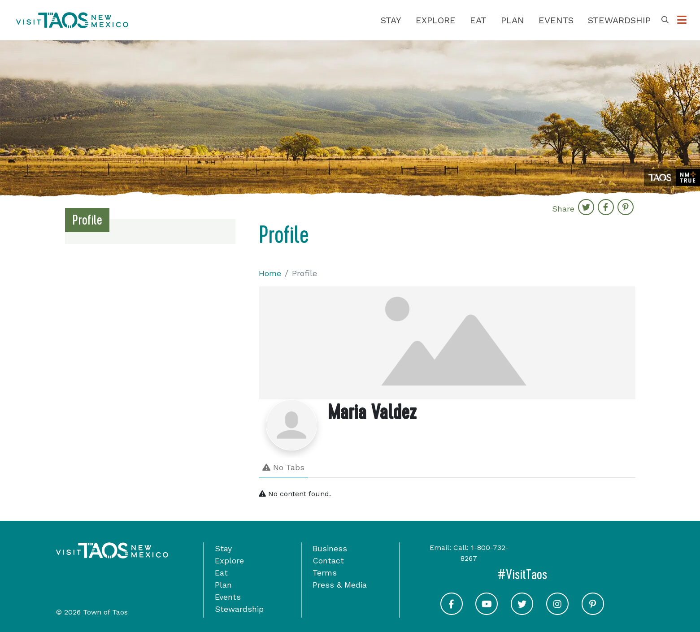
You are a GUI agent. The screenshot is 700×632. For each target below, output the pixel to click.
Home (270, 273)
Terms (325, 572)
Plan (512, 20)
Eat (478, 20)
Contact (328, 560)
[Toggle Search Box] (665, 20)
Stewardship (619, 20)
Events (556, 20)
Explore (436, 20)
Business (330, 548)
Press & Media (340, 584)
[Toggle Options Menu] (681, 20)
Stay (391, 20)
